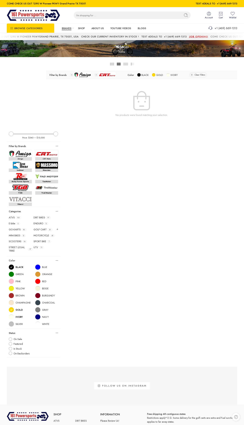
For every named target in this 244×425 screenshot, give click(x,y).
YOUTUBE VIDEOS (120, 28)
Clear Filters (218, 74)
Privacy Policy (230, 418)
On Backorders (22, 295)
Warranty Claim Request (112, 396)
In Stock (18, 290)
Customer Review (109, 402)
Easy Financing (108, 368)
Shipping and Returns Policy (205, 418)
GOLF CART (43, 171)
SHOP (81, 28)
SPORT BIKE (42, 183)
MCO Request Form (110, 379)
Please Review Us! (109, 362)
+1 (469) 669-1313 (227, 3)
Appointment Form (110, 374)
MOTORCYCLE (44, 177)
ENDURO (41, 165)
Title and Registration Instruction (116, 385)
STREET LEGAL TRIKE (21, 191)
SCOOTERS (18, 183)
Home (122, 52)
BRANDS (66, 28)
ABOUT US (98, 28)
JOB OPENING (205, 36)
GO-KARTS (17, 171)
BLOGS (142, 28)
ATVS (15, 159)
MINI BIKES (17, 177)
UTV (39, 189)
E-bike (14, 165)
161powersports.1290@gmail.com (25, 388)
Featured (18, 285)
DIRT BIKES (42, 159)
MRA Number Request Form (115, 390)
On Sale (18, 281)
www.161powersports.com (21, 394)
